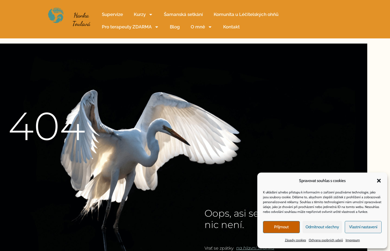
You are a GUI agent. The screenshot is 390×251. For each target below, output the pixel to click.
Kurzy (143, 14)
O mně (201, 27)
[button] (379, 180)
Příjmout (281, 226)
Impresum (353, 240)
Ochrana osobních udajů (326, 240)
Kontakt (231, 26)
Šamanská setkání (183, 14)
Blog (175, 26)
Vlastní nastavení (363, 226)
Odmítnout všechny (322, 226)
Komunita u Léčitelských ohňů (246, 14)
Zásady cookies (295, 240)
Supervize (112, 14)
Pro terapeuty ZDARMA (130, 27)
